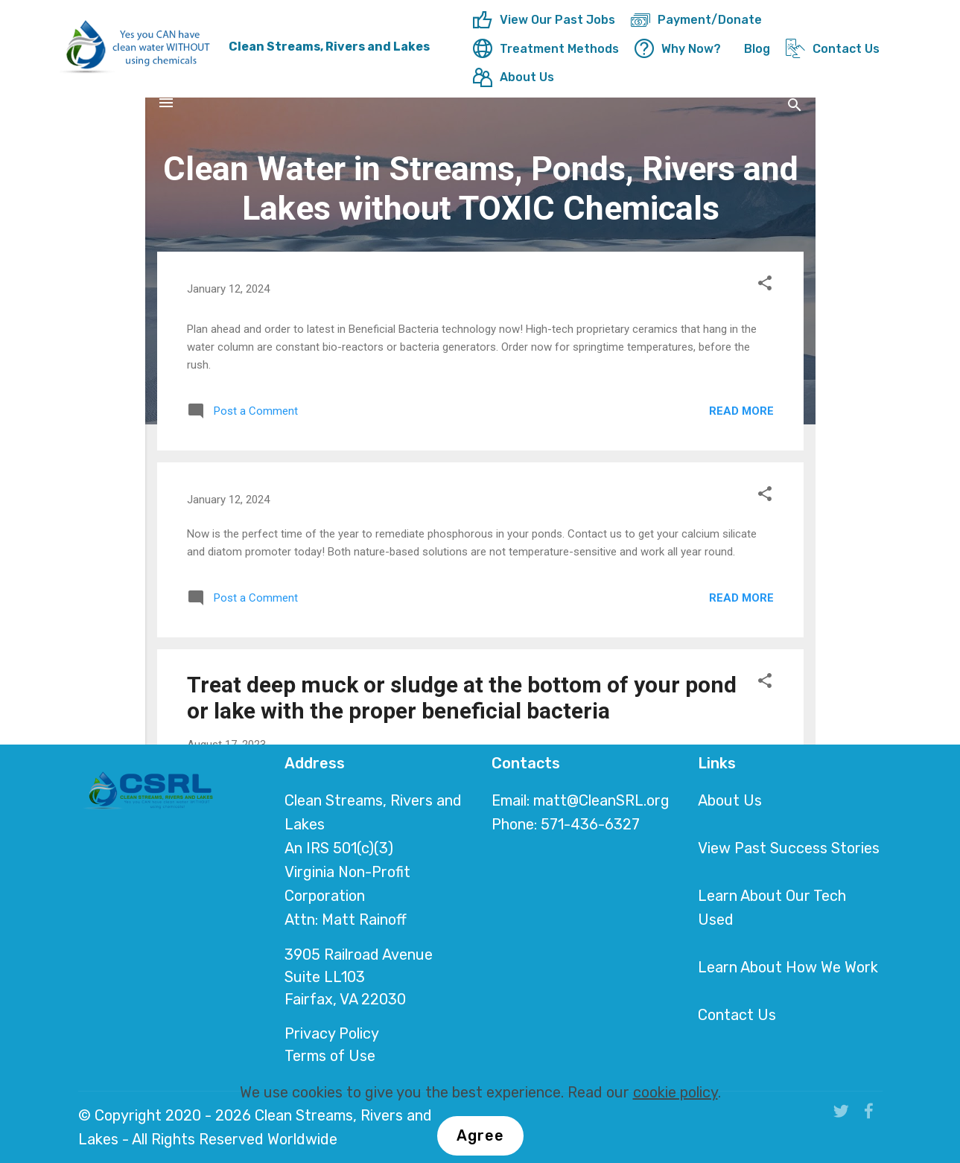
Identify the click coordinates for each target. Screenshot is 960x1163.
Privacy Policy (331, 1033)
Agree (480, 1139)
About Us (515, 77)
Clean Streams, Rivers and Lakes (329, 46)
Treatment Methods (546, 49)
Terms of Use (329, 1056)
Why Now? (678, 49)
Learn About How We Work (788, 967)
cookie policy (675, 1096)
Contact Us (833, 49)
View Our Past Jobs (544, 20)
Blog (757, 49)
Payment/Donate (696, 20)
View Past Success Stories (789, 848)
